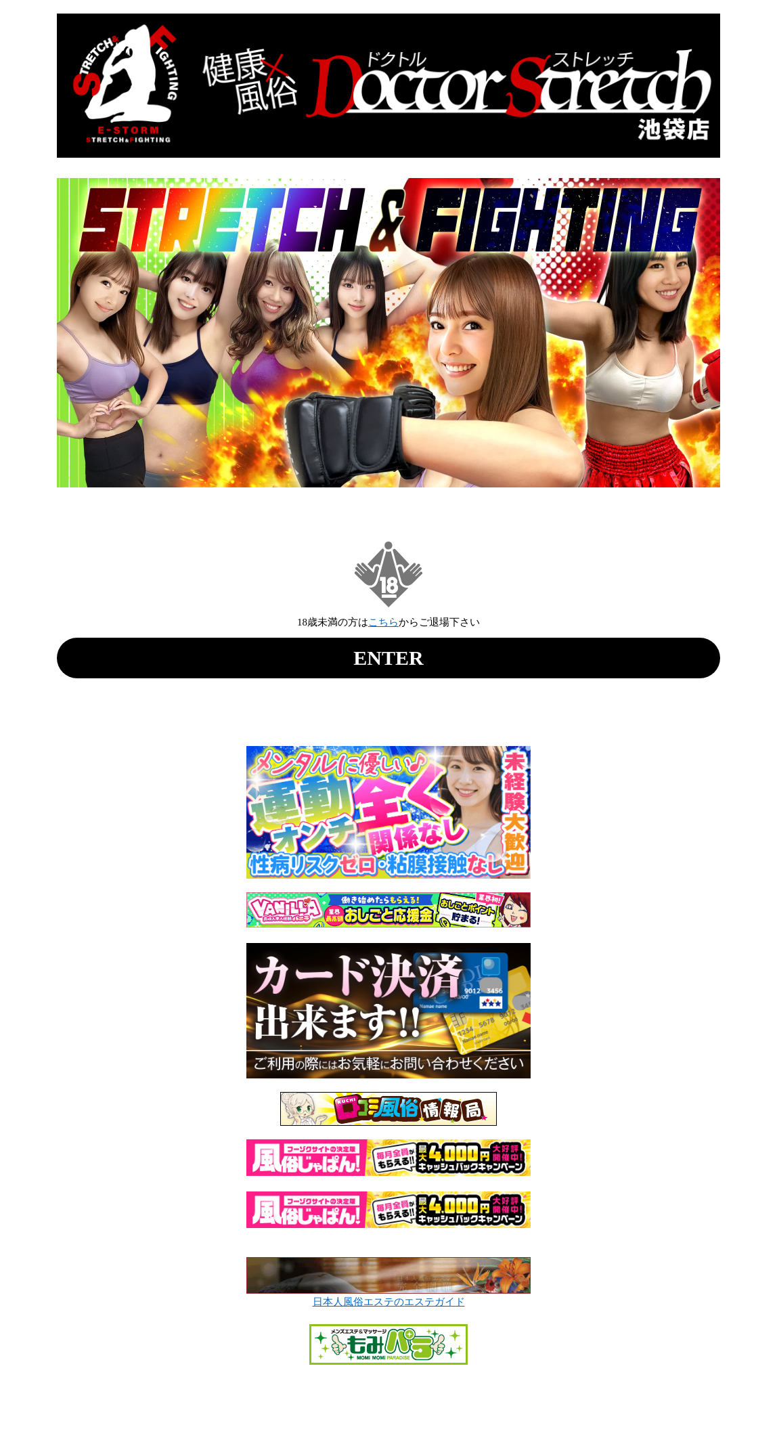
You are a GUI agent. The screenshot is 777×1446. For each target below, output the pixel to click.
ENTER (388, 658)
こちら (383, 622)
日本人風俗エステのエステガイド (389, 1301)
